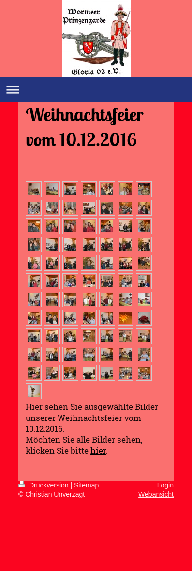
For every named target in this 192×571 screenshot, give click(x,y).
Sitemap (86, 485)
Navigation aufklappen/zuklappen (96, 89)
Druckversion (44, 485)
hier (98, 450)
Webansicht (156, 494)
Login (165, 485)
